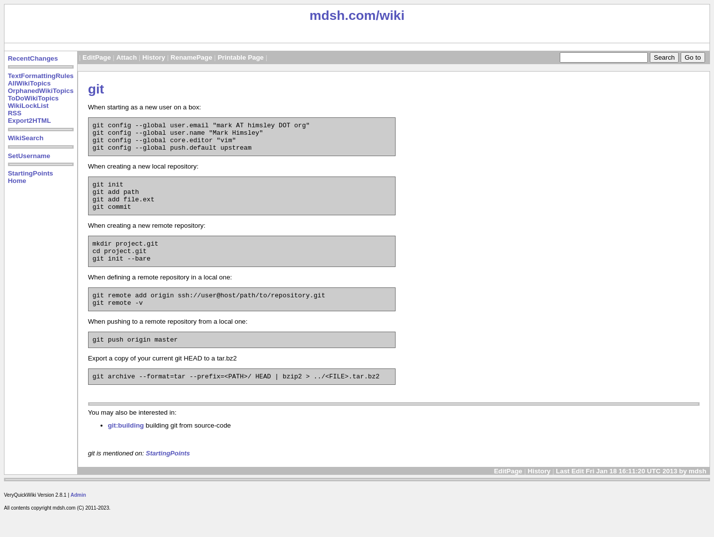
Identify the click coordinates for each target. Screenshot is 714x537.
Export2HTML (29, 120)
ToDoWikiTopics (33, 98)
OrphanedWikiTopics (41, 90)
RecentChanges (33, 58)
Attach (126, 57)
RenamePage (191, 57)
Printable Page (240, 57)
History (153, 57)
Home (17, 180)
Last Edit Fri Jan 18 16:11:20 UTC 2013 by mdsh (632, 493)
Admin (78, 517)
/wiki (390, 15)
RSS (14, 113)
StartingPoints (30, 173)
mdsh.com (342, 15)
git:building (126, 447)
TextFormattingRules (41, 76)
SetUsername (29, 156)
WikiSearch (26, 138)
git (96, 89)
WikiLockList (28, 105)
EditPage (97, 57)
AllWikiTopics (29, 83)
